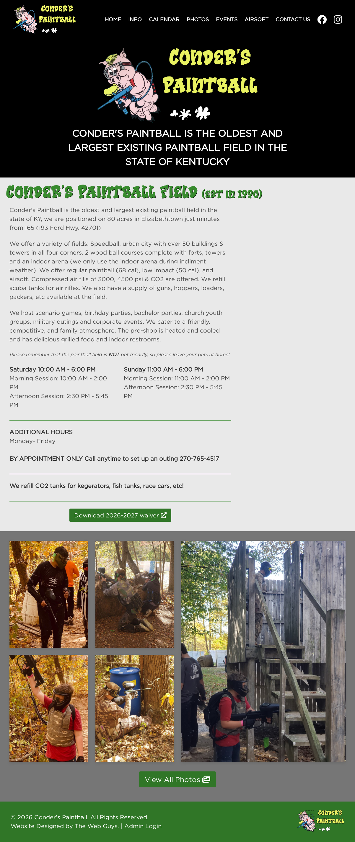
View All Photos (177, 779)
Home (113, 19)
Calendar (164, 19)
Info (135, 19)
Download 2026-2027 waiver (120, 515)
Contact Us (293, 19)
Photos (198, 19)
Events (226, 19)
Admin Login (143, 826)
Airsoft (256, 19)
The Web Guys (96, 826)
